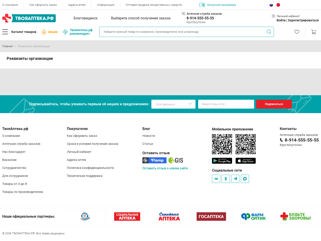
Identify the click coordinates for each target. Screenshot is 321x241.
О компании (10, 4)
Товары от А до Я (14, 184)
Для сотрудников (15, 176)
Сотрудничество (14, 168)
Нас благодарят (14, 152)
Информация (105, 4)
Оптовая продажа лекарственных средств (154, 4)
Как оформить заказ (43, 4)
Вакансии (9, 160)
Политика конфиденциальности (90, 168)
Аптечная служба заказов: (204, 13)
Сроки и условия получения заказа (92, 144)
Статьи (147, 144)
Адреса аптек (77, 4)
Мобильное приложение (232, 129)
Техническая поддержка (85, 176)
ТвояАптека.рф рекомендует (78, 31)
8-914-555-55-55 (200, 18)
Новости (148, 136)
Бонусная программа (217, 5)
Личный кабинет (79, 152)
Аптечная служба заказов (21, 144)
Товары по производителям (22, 192)
